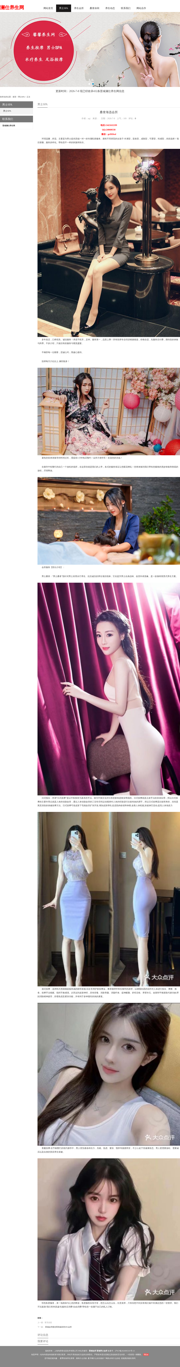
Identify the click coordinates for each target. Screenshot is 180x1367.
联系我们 (125, 8)
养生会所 (79, 8)
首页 (14, 97)
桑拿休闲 (94, 8)
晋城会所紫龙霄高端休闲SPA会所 (58, 1327)
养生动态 (110, 8)
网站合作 (141, 8)
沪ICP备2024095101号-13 (125, 1351)
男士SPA (63, 8)
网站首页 (48, 8)
